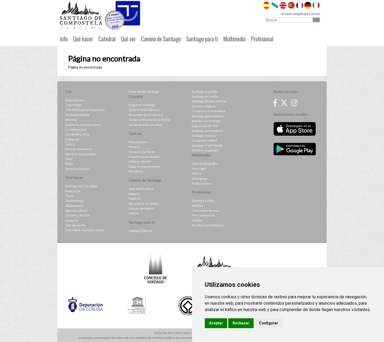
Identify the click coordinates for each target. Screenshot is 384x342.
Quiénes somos (203, 200)
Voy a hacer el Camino (144, 203)
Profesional (262, 38)
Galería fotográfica (205, 163)
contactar (86, 337)
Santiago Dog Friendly (207, 145)
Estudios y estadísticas (208, 225)
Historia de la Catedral (144, 109)
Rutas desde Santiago (144, 91)
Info (64, 38)
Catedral (106, 38)
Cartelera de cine (77, 215)
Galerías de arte (140, 161)
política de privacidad (180, 337)
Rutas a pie (73, 191)
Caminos (135, 198)
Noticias (197, 205)
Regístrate (301, 13)
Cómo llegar (73, 105)
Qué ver (128, 38)
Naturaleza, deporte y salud (84, 230)
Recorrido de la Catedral (146, 114)
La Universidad (75, 129)
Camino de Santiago (161, 38)
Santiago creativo (204, 135)
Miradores (136, 171)
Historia (71, 119)
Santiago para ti (202, 38)
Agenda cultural (76, 210)
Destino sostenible (205, 150)
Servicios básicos (77, 168)
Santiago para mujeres (207, 130)
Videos (197, 173)
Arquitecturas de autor (145, 156)
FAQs (69, 163)
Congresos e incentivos (208, 111)
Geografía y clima (77, 134)
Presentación (75, 100)
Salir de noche (75, 225)
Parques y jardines (142, 152)
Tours (69, 196)
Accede (286, 13)
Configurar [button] (268, 323)
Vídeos (133, 213)
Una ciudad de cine (205, 125)
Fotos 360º (199, 168)
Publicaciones (202, 183)
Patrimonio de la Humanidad (85, 109)
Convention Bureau (205, 210)
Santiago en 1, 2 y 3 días (81, 186)
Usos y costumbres (78, 149)
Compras (71, 220)
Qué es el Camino (141, 188)
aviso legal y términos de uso (114, 337)
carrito (315, 13)
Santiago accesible (205, 91)
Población (72, 139)
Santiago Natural (140, 230)
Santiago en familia (205, 96)
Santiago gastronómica (208, 116)
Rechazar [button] (241, 323)
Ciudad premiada (77, 114)
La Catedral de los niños (145, 124)
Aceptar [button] (216, 323)
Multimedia (234, 38)
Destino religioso (204, 106)
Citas (69, 158)
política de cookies (150, 337)
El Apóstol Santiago (142, 105)
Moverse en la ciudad (80, 154)
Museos (134, 146)
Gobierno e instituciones (83, 124)
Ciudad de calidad (204, 140)
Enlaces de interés (142, 208)
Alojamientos (74, 205)
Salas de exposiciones (144, 166)
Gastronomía (74, 200)
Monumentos (138, 142)
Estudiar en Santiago (206, 121)
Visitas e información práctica (149, 119)
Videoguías (199, 178)
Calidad (197, 220)
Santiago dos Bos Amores (209, 101)
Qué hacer (83, 38)
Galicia (70, 144)
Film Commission (203, 215)
